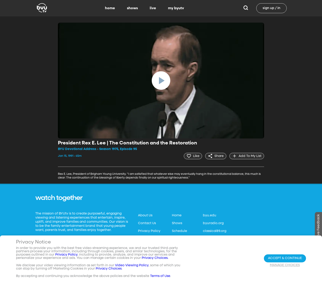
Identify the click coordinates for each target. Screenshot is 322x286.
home (110, 8)
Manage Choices (285, 265)
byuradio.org (213, 223)
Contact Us (147, 223)
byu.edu (209, 215)
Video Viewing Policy (131, 265)
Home (177, 215)
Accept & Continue (285, 258)
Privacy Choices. (155, 258)
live (153, 8)
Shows (177, 223)
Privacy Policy (149, 231)
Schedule (179, 231)
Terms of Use (160, 276)
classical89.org (214, 231)
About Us (145, 215)
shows (132, 8)
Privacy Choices (109, 268)
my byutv (176, 8)
